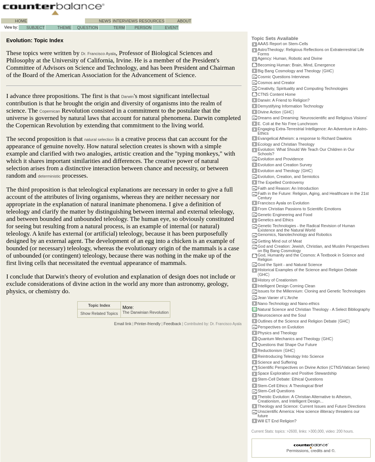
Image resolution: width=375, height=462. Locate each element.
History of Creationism (277, 280)
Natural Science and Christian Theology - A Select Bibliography (314, 309)
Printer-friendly (147, 323)
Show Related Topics (99, 313)
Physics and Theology (277, 333)
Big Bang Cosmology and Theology (289, 71)
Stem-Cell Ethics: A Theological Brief (290, 385)
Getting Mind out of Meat (280, 241)
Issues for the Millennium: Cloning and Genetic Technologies (312, 291)
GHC (327, 71)
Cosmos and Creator (276, 82)
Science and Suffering (277, 362)
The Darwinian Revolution (145, 312)
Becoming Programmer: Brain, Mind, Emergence (296, 65)
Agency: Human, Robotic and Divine (290, 58)
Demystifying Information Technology (291, 106)
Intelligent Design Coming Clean (286, 286)
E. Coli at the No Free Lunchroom (288, 123)
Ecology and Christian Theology (286, 144)
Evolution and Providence (281, 159)
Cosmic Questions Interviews (284, 76)
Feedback (172, 323)
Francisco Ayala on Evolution (283, 203)
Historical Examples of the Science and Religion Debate (307, 270)
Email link (122, 323)
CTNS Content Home (277, 94)
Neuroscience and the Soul (282, 315)
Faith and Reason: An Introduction (288, 188)
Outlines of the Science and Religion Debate (297, 321)
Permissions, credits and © (310, 450)
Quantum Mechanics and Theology (289, 339)
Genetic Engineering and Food (285, 214)
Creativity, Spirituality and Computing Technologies (303, 88)
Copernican (50, 111)
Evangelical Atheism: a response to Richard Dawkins (305, 138)
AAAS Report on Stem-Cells (283, 43)
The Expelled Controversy (281, 182)
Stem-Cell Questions (276, 391)
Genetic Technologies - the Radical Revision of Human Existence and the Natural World (306, 227)
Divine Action (269, 112)
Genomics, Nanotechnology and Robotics (295, 234)
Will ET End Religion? (277, 421)
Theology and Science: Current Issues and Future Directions (312, 406)
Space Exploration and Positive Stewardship (297, 373)
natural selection (99, 139)
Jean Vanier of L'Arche (278, 297)
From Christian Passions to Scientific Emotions (299, 209)
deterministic (49, 176)
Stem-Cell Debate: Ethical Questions (290, 379)
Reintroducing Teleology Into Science (291, 356)
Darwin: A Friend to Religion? (284, 100)
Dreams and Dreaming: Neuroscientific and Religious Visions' (312, 118)
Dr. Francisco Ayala (98, 53)
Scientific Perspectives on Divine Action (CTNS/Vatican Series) (314, 367)
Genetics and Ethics (276, 220)
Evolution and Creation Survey (285, 165)
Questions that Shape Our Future (287, 344)
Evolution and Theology (279, 170)
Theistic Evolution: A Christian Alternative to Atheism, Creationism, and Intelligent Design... (305, 398)
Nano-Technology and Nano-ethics (289, 303)
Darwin (127, 96)
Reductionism (270, 350)
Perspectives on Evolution (281, 327)
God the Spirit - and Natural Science (290, 264)
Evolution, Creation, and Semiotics (288, 176)
